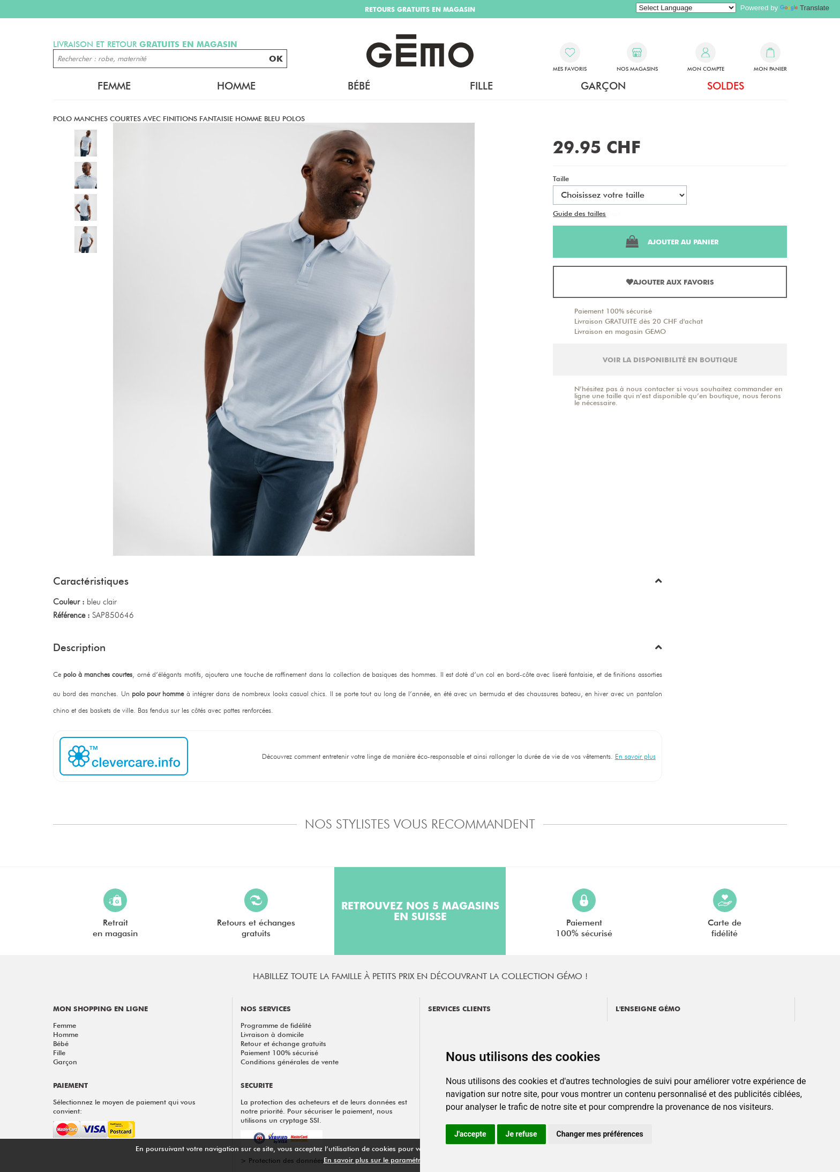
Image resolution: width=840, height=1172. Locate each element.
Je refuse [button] (521, 1134)
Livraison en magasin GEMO (620, 331)
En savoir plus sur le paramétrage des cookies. (399, 1159)
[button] (357, 583)
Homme (236, 86)
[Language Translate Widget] (686, 8)
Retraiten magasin (115, 913)
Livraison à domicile (272, 1034)
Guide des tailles (579, 213)
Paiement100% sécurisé (584, 913)
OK (276, 59)
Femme (114, 86)
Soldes (725, 86)
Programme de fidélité (276, 1025)
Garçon (603, 86)
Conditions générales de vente (290, 1061)
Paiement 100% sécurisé (613, 311)
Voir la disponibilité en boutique (670, 359)
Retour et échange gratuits (283, 1043)
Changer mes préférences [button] (600, 1134)
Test (614, 213)
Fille (481, 86)
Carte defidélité (724, 913)
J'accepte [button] (470, 1134)
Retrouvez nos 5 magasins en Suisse (420, 911)
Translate (804, 8)
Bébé (359, 86)
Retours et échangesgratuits (256, 913)
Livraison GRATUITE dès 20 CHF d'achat (638, 321)
